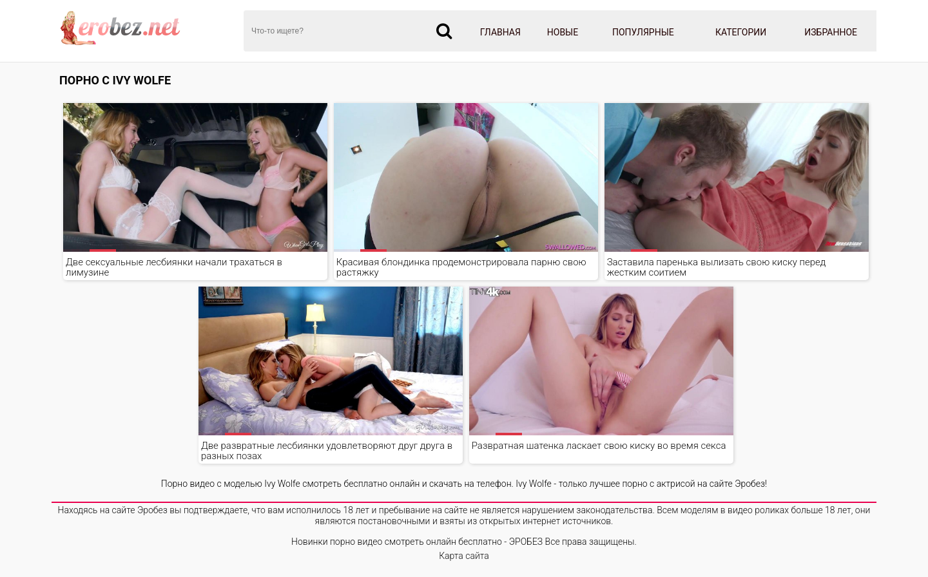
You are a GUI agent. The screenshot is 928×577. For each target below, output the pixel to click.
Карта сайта (464, 556)
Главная (500, 32)
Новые (562, 32)
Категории (740, 32)
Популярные (643, 32)
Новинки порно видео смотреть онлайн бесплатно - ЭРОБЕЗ (417, 541)
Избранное (830, 32)
